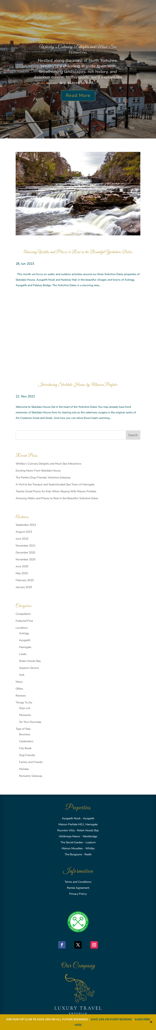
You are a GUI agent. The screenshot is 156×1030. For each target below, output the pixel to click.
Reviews (21, 695)
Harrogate (25, 647)
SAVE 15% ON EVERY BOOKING (112, 1019)
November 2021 (25, 545)
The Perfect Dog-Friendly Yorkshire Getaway (43, 477)
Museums (25, 715)
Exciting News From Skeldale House (38, 470)
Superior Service (29, 668)
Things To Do (24, 702)
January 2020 (24, 587)
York (21, 675)
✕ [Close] (151, 1022)
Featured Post (24, 621)
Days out (24, 708)
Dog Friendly (27, 755)
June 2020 (22, 566)
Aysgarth (24, 640)
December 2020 (25, 552)
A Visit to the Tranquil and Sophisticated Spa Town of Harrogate (55, 484)
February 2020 (25, 580)
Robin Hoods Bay (30, 661)
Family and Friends (31, 762)
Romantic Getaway (30, 776)
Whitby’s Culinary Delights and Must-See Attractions (78, 49)
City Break (25, 748)
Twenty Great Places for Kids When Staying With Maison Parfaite (56, 491)
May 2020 (22, 573)
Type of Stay (23, 729)
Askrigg (24, 633)
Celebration (26, 741)
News (19, 682)
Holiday (24, 769)
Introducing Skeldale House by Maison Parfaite (78, 384)
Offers (19, 689)
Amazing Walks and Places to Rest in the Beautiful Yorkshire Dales (78, 252)
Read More (78, 95)
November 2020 (25, 559)
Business (24, 734)
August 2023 (24, 532)
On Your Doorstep (30, 722)
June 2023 (22, 539)
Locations (22, 628)
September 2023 (26, 525)
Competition (23, 614)
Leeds (22, 654)
